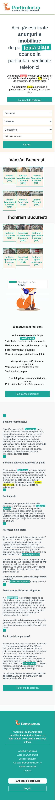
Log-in (27, 788)
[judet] (27, 113)
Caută (27, 144)
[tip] (27, 121)
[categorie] (27, 129)
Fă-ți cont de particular (27, 781)
